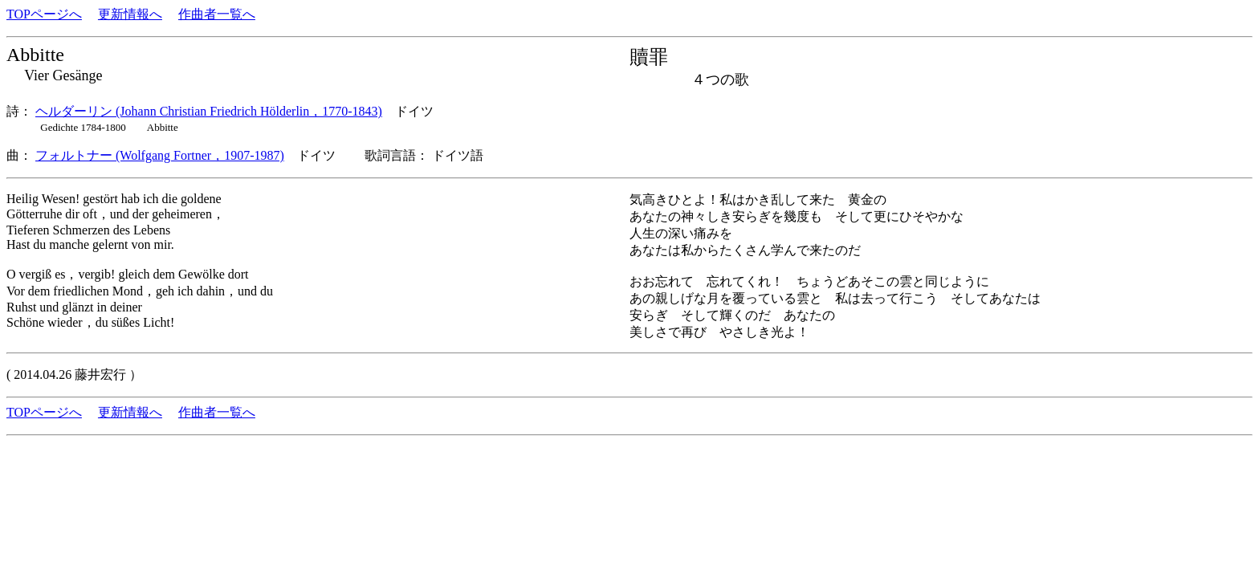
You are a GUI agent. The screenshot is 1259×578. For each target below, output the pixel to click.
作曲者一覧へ (216, 14)
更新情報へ (130, 14)
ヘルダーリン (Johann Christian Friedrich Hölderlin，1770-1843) (208, 111)
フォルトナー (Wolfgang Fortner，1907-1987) (159, 155)
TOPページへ (44, 14)
